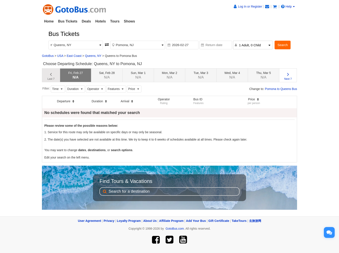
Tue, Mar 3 (201, 75)
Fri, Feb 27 (75, 75)
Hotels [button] (100, 21)
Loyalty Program (129, 221)
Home (49, 21)
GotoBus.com (175, 228)
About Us (150, 221)
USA (60, 56)
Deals (86, 21)
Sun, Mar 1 (138, 75)
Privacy (109, 221)
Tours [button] (115, 21)
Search (282, 45)
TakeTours (239, 221)
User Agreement (89, 221)
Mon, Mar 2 (169, 75)
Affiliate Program (171, 221)
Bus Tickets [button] (67, 21)
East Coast (74, 56)
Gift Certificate (218, 221)
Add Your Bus (196, 221)
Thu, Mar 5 (263, 75)
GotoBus (48, 56)
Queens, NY (93, 56)
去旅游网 (255, 221)
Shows (129, 21)
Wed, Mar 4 (232, 75)
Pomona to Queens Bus (281, 89)
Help (288, 6)
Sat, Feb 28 (107, 75)
